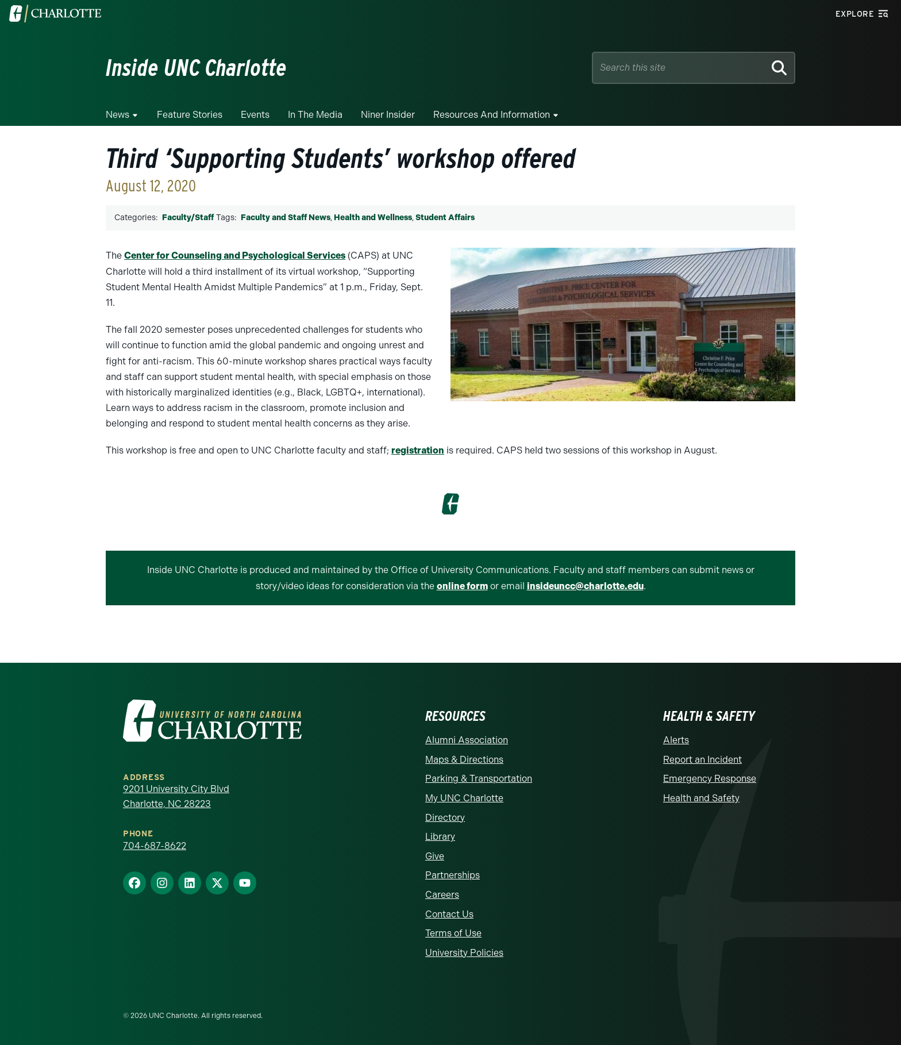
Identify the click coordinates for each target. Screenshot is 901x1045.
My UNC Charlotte (464, 798)
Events (255, 114)
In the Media (315, 114)
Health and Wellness (373, 217)
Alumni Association (466, 740)
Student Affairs (445, 217)
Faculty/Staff (188, 217)
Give (434, 856)
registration (417, 450)
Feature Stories (189, 114)
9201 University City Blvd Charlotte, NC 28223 (176, 796)
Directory (445, 817)
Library (440, 836)
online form (462, 586)
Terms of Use (453, 933)
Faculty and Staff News (285, 217)
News (117, 114)
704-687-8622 (154, 845)
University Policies (464, 952)
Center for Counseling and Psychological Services (234, 255)
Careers (442, 894)
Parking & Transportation (478, 778)
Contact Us (449, 914)
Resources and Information (491, 114)
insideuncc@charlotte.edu (585, 586)
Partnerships (452, 875)
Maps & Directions (464, 759)
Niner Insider (388, 114)
